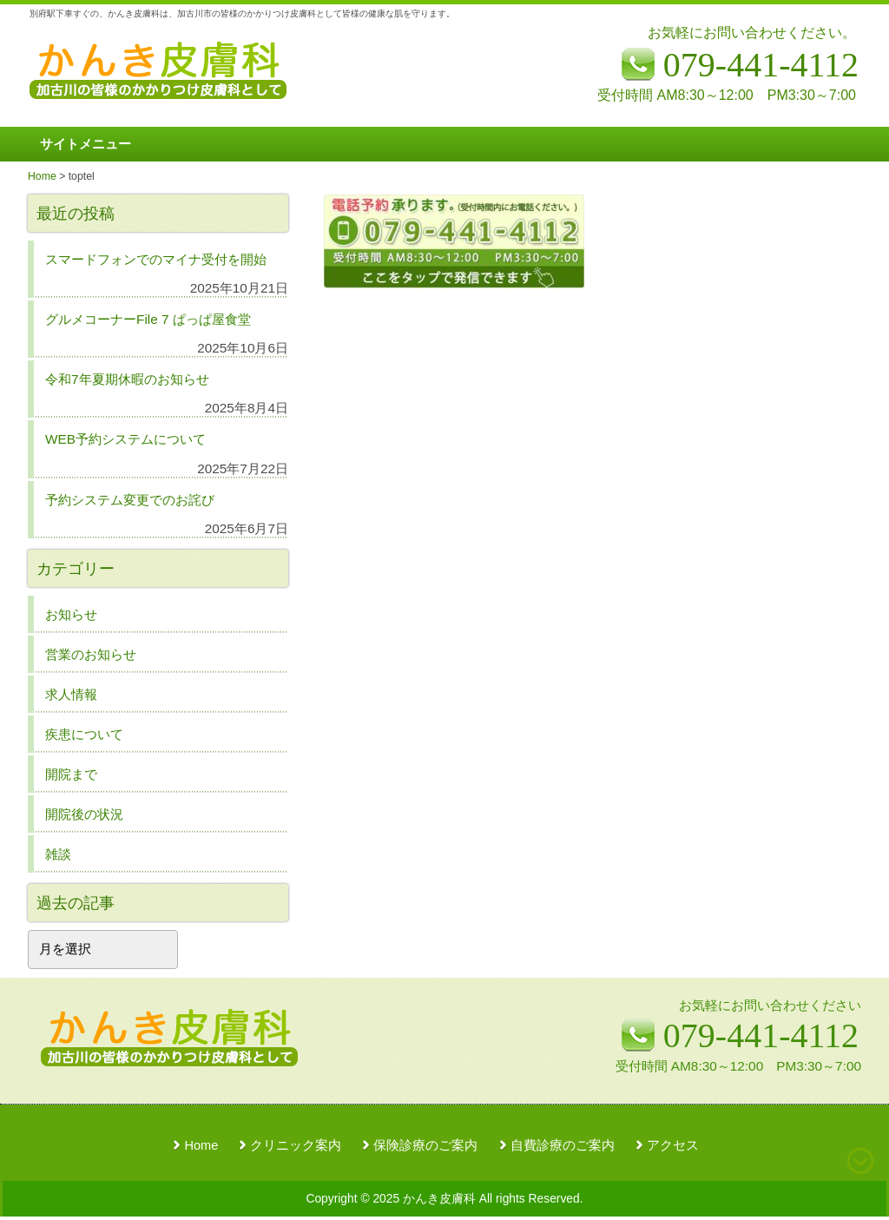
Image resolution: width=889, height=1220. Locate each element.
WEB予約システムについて (125, 439)
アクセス (673, 1145)
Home (201, 1145)
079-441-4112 (761, 1035)
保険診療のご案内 (425, 1145)
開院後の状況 (84, 814)
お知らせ (71, 614)
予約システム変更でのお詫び (129, 499)
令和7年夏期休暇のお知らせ (127, 379)
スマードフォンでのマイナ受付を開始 (156, 259)
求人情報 (71, 694)
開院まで (71, 774)
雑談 (58, 854)
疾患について (84, 734)
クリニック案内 (295, 1145)
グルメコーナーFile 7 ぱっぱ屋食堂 (148, 319)
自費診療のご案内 (562, 1145)
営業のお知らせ (90, 654)
